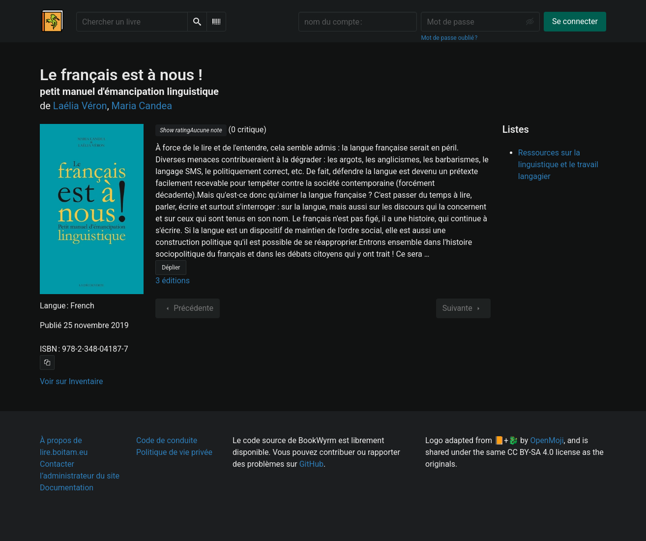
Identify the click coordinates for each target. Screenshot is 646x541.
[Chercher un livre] (132, 21)
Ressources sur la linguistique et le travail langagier (558, 164)
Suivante (463, 308)
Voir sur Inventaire (71, 381)
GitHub (311, 464)
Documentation (66, 487)
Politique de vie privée (174, 452)
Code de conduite (166, 440)
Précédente (187, 308)
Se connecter (575, 21)
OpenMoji (546, 440)
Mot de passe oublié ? (449, 37)
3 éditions (172, 280)
